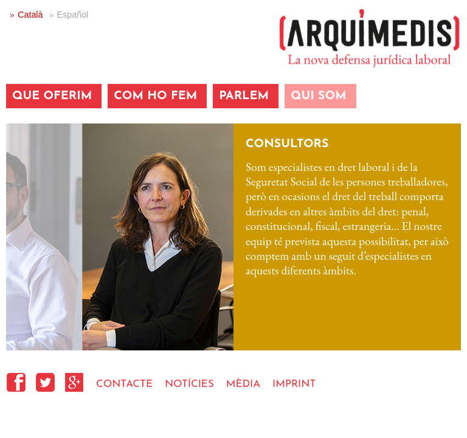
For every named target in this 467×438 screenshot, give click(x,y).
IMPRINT (294, 384)
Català (30, 14)
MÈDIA (243, 384)
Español (73, 14)
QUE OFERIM (52, 96)
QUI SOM (319, 96)
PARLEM (244, 96)
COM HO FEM (155, 96)
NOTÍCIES (189, 384)
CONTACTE (124, 384)
